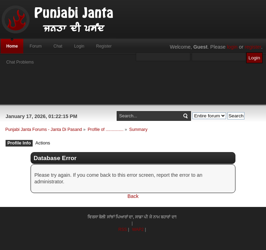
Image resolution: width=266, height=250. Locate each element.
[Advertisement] (133, 88)
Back (133, 196)
